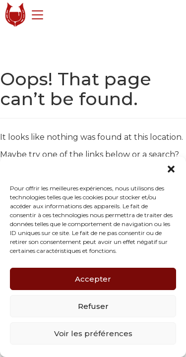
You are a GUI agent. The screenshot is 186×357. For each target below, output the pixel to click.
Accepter (93, 279)
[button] (171, 169)
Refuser (93, 306)
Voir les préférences (93, 333)
